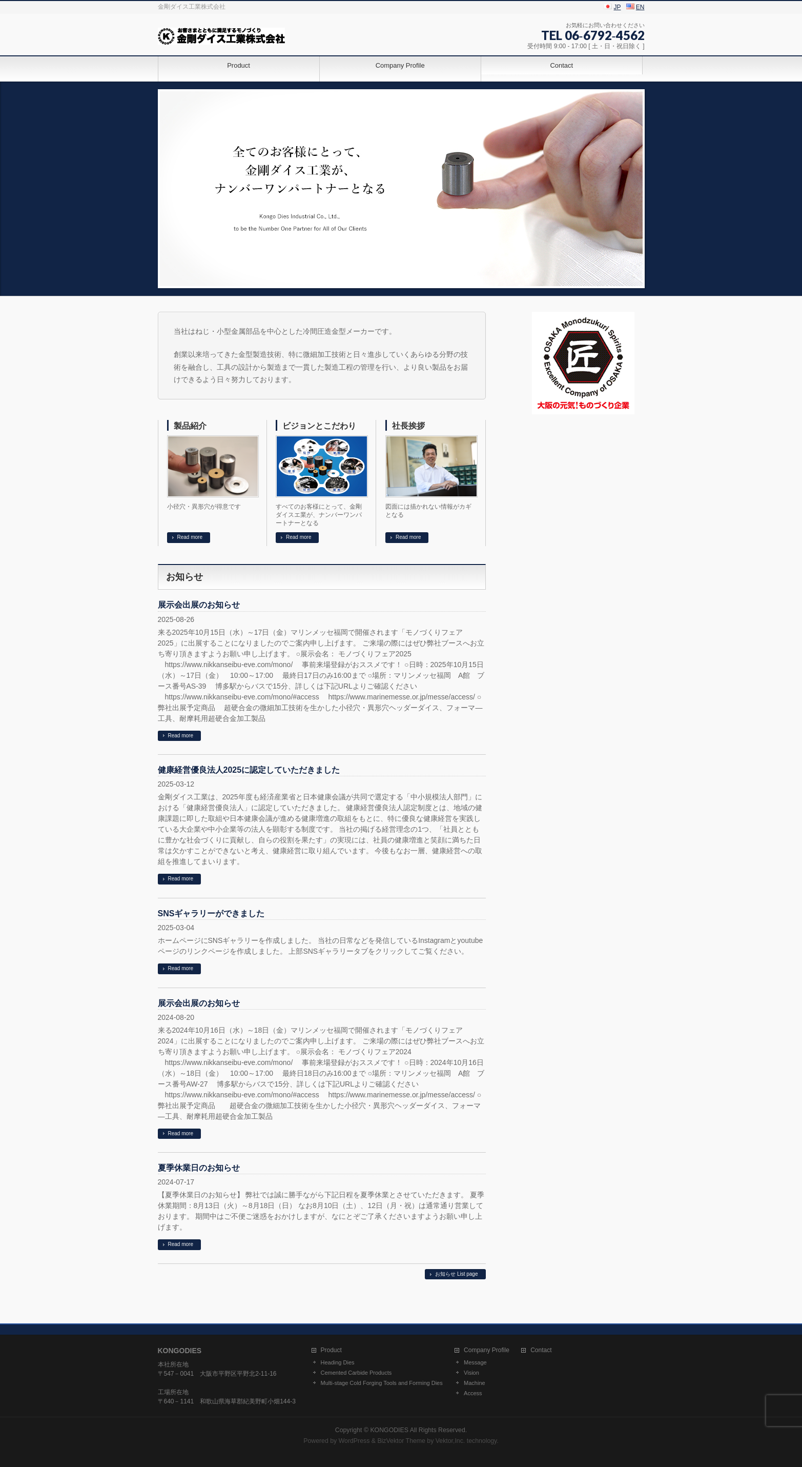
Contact (540, 1350)
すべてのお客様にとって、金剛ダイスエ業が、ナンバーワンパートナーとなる (319, 515)
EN (640, 7)
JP (617, 7)
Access (473, 1393)
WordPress (354, 1440)
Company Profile (486, 1350)
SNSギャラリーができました (211, 913)
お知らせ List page (456, 1274)
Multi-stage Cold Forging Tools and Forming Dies (382, 1383)
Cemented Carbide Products (356, 1373)
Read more (189, 537)
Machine (474, 1383)
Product (331, 1350)
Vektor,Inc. (450, 1440)
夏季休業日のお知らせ (199, 1167)
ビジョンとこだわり (319, 425)
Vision (471, 1373)
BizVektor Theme (401, 1440)
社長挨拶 (408, 425)
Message (475, 1362)
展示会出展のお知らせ (199, 604)
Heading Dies (338, 1362)
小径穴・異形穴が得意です (204, 506)
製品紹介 (190, 425)
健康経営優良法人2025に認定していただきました (249, 770)
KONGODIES (389, 1430)
